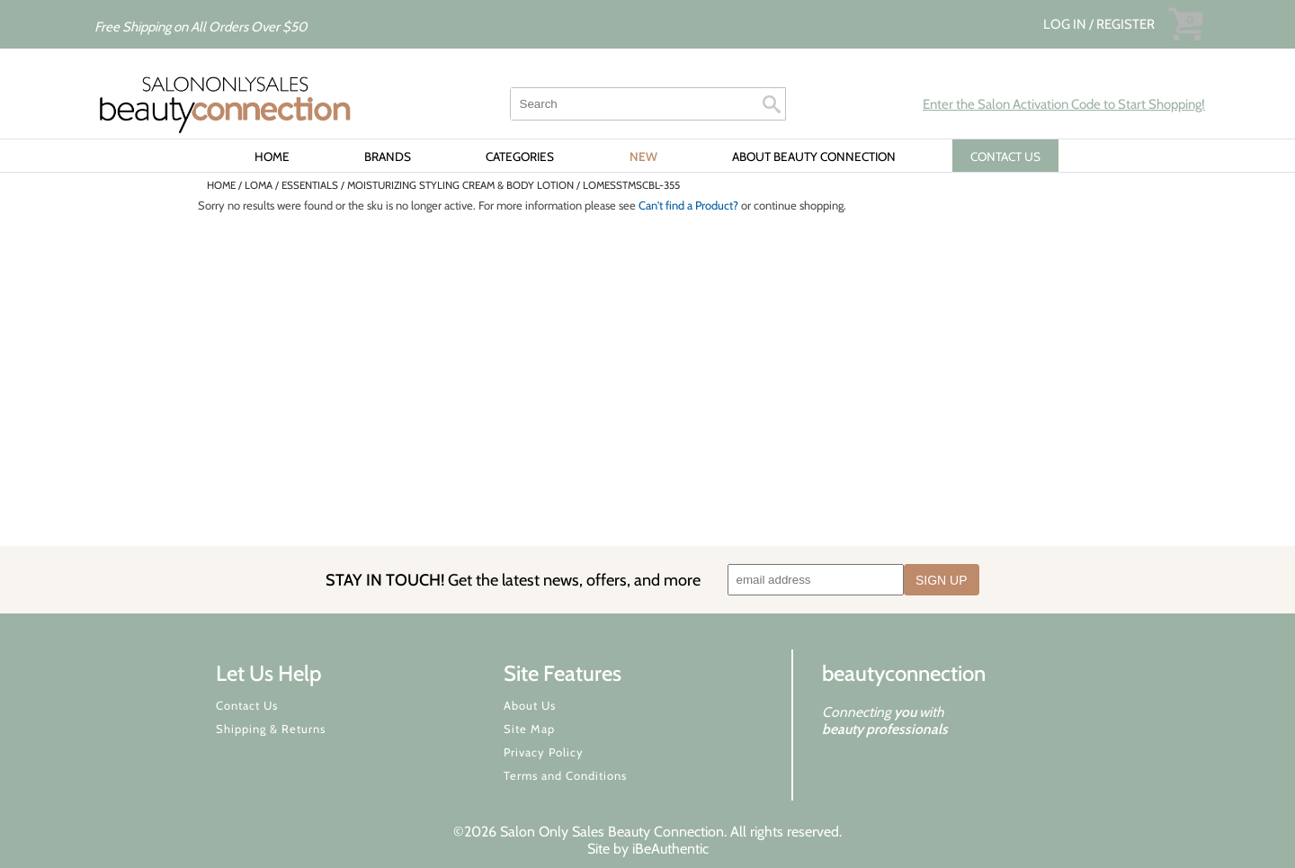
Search (772, 104)
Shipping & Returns (271, 728)
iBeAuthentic (670, 848)
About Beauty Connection (814, 156)
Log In (1066, 24)
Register (1125, 24)
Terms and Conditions (565, 775)
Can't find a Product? (688, 205)
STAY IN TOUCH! (513, 579)
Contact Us (247, 705)
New (643, 156)
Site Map (529, 728)
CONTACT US (1005, 156)
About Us (530, 705)
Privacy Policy (544, 752)
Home (272, 156)
